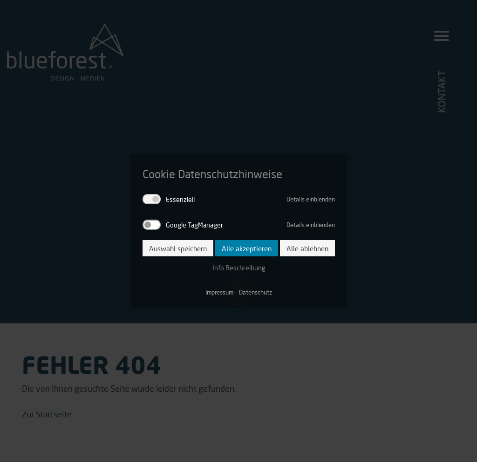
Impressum (219, 292)
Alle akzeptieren (247, 248)
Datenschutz (255, 292)
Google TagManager (194, 225)
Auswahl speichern (178, 248)
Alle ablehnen (307, 248)
